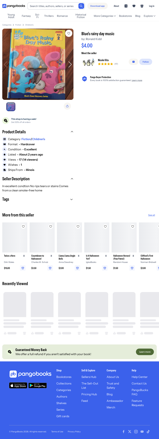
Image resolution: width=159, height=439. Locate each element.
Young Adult (11, 16)
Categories (6, 25)
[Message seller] (133, 63)
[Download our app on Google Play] (37, 385)
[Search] (81, 6)
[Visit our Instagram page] (136, 431)
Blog (137, 15)
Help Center (140, 377)
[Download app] (97, 6)
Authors (61, 396)
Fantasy (26, 15)
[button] (37, 132)
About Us (113, 377)
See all (151, 215)
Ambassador (115, 401)
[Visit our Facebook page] (123, 431)
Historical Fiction (80, 16)
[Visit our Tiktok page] (148, 431)
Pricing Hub (89, 394)
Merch (111, 407)
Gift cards (62, 416)
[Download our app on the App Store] (18, 385)
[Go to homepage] (13, 6)
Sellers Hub (88, 377)
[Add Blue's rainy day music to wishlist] (68, 33)
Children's (29, 25)
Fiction (18, 25)
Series (60, 409)
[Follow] (145, 63)
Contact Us (139, 383)
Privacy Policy (74, 431)
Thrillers (49, 15)
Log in (151, 5)
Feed (84, 401)
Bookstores (125, 15)
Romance (62, 15)
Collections (63, 383)
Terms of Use (57, 431)
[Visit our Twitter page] (129, 431)
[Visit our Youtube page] (142, 431)
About (116, 5)
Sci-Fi (37, 16)
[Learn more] (145, 352)
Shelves (61, 403)
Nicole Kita (103, 61)
